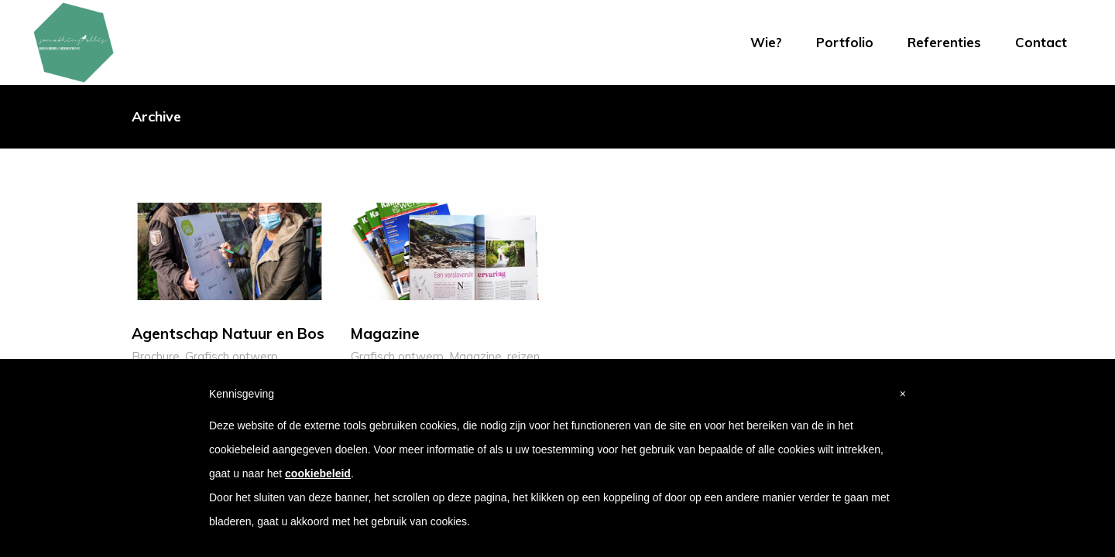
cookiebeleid (318, 473)
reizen (523, 356)
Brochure (156, 356)
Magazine (475, 356)
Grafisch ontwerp (231, 356)
